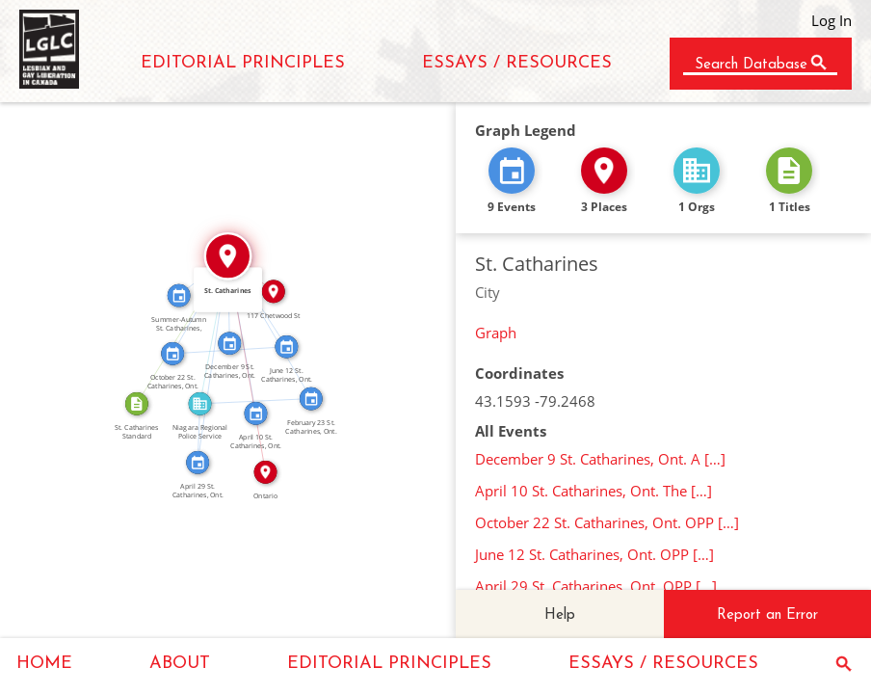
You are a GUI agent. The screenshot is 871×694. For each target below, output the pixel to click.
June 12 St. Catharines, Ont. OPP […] (594, 554)
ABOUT (179, 663)
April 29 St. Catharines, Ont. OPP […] (596, 586)
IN (207, 328)
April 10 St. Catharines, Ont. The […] (593, 490)
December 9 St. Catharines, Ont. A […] (600, 458)
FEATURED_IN (192, 433)
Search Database (751, 65)
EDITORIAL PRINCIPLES (243, 63)
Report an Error (767, 615)
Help (559, 615)
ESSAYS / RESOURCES (517, 63)
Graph (495, 332)
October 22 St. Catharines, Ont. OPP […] (607, 522)
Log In (831, 20)
